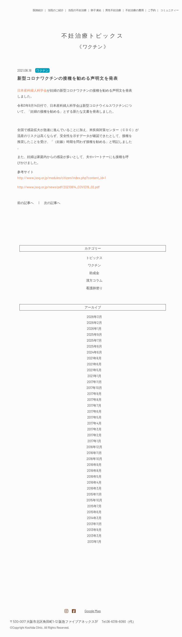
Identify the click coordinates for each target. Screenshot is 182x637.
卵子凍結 (96, 10)
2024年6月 (94, 352)
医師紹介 (38, 10)
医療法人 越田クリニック (11, 9)
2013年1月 (94, 541)
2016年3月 (94, 488)
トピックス (94, 258)
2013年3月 (94, 536)
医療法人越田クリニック (33, 608)
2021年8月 (94, 358)
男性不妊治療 (113, 10)
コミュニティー (169, 10)
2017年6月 (94, 411)
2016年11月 (94, 453)
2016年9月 (94, 465)
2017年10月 (94, 388)
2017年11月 (94, 382)
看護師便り (94, 288)
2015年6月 (94, 512)
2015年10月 (94, 500)
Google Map (93, 611)
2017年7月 (94, 405)
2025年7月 (94, 340)
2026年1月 (94, 328)
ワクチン (94, 265)
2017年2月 (94, 435)
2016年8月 (94, 470)
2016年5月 (94, 476)
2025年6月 (94, 346)
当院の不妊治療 (77, 10)
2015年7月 (94, 506)
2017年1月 (94, 441)
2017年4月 (94, 423)
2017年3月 (94, 429)
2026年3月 (94, 317)
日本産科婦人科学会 (32, 90)
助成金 (94, 273)
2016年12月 (94, 447)
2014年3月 (94, 518)
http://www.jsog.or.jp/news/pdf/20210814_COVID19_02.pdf (58, 187)
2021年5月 (94, 370)
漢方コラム (94, 280)
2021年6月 (94, 364)
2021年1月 (94, 376)
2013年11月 (94, 524)
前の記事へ (25, 203)
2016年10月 (94, 459)
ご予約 (152, 10)
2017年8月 (94, 399)
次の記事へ (52, 203)
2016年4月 (94, 482)
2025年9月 (94, 334)
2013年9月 (94, 530)
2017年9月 (94, 394)
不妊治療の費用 (134, 10)
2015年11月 (94, 494)
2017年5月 (94, 417)
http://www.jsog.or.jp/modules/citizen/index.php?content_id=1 (61, 178)
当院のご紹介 (56, 10)
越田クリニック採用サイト (149, 609)
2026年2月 (94, 323)
